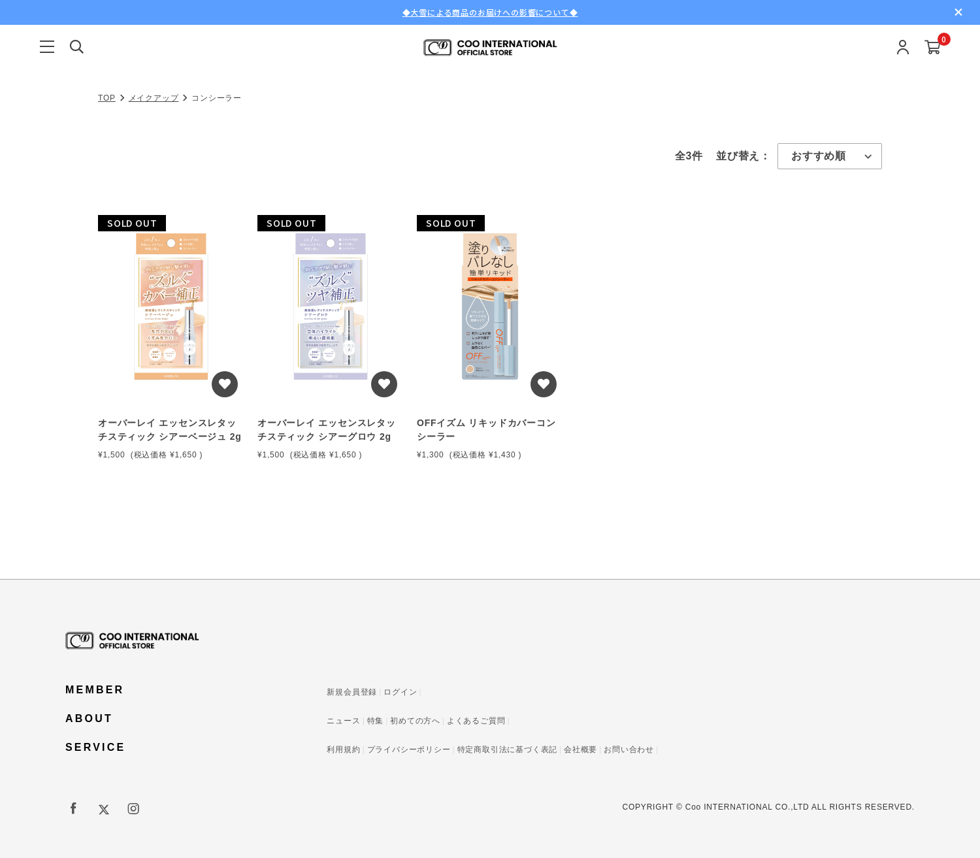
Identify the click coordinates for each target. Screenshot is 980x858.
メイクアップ (154, 98)
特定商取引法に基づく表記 (507, 749)
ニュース (343, 720)
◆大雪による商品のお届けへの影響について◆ (490, 12)
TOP (107, 98)
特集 (375, 720)
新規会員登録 (352, 692)
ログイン (400, 692)
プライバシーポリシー (409, 749)
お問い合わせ (629, 749)
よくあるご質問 (476, 720)
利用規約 (343, 749)
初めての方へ (415, 720)
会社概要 (580, 749)
